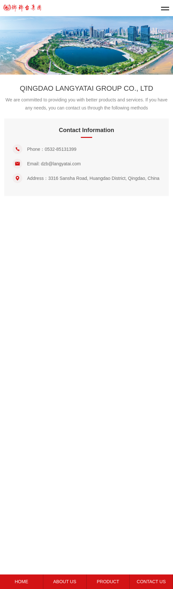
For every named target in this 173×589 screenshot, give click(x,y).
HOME (21, 581)
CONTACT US (151, 581)
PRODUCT (108, 581)
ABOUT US (64, 581)
